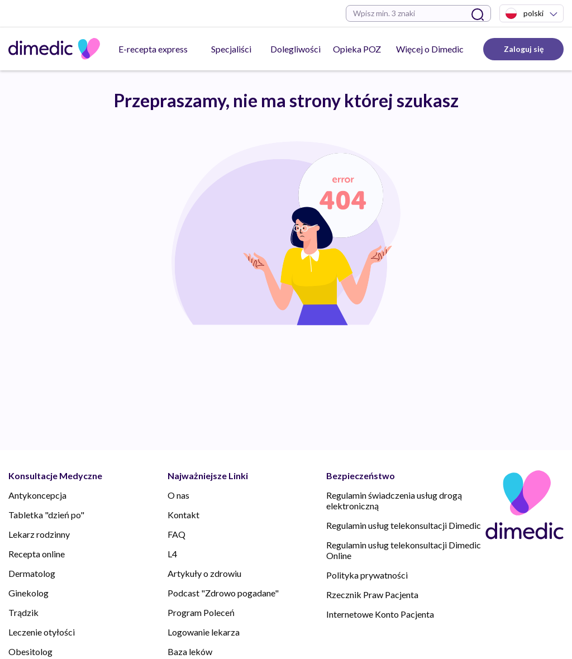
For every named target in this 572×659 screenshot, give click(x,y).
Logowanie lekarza (204, 632)
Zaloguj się (524, 49)
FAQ (176, 534)
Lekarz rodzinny (39, 534)
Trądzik (23, 612)
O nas (178, 495)
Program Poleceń (201, 612)
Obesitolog (30, 651)
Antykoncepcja (37, 495)
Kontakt (183, 514)
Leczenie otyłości (41, 632)
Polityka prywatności (367, 575)
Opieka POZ (357, 49)
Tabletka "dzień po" (46, 514)
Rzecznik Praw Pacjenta (372, 594)
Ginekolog (28, 593)
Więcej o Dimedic (430, 49)
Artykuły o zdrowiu (204, 573)
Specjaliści (231, 49)
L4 (172, 553)
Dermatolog (31, 573)
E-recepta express (153, 49)
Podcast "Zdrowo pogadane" (223, 593)
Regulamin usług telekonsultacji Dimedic (403, 525)
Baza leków (190, 651)
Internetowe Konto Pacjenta (380, 614)
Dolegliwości (295, 49)
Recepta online (36, 553)
